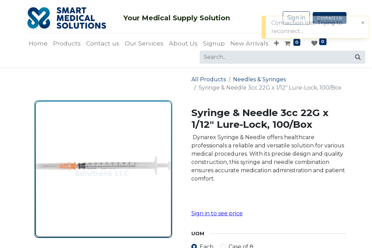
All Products (208, 79)
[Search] (358, 57)
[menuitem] (38, 43)
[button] (276, 43)
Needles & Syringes (259, 79)
